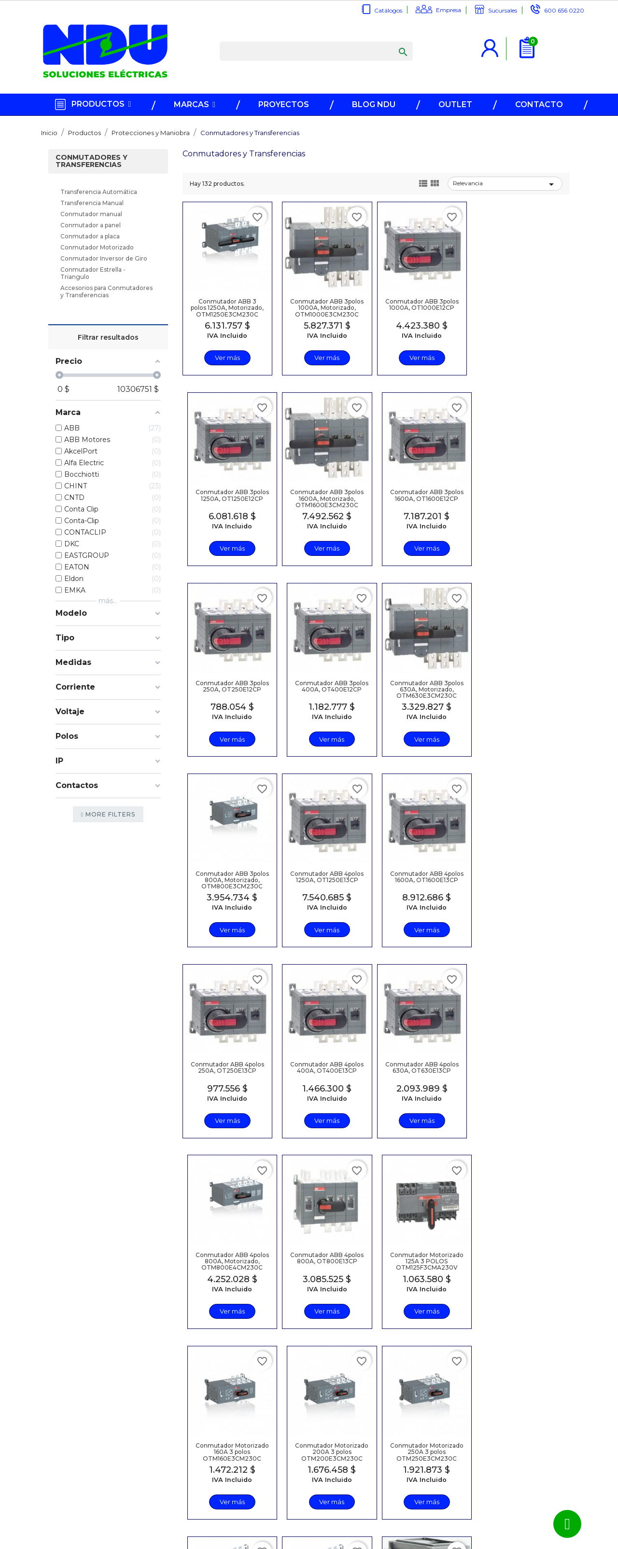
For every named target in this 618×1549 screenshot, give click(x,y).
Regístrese (248, 1451)
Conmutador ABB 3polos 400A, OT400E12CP (517, 497)
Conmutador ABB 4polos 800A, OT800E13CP (226, 1069)
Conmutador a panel (90, 225)
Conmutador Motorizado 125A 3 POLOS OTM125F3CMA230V (325, 1072)
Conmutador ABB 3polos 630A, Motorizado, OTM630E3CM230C (227, 691)
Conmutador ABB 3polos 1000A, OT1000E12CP (419, 307)
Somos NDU (152, 1482)
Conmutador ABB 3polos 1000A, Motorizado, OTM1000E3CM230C (325, 310)
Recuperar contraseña (249, 1475)
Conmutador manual (91, 214)
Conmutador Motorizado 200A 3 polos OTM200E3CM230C (517, 1072)
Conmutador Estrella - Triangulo (93, 273)
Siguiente (539, 1362)
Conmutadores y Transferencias (91, 161)
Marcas (144, 1451)
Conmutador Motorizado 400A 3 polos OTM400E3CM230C (418, 1263)
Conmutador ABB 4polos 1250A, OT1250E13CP (419, 688)
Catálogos (388, 10)
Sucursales (502, 10)
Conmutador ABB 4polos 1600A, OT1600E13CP (517, 688)
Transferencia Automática (98, 192)
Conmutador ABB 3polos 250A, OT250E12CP (419, 497)
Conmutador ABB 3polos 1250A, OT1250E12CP (517, 307)
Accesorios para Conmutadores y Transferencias (106, 292)
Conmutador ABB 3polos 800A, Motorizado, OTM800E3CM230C (325, 691)
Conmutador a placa (90, 236)
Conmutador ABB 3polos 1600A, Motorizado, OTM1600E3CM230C (226, 500)
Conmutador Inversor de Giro (103, 259)
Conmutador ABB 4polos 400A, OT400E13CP (325, 878)
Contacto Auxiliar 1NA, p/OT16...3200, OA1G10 (517, 1256)
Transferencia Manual (92, 203)
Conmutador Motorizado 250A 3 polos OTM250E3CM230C (227, 1263)
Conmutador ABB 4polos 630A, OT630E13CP (419, 878)
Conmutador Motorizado (97, 247)
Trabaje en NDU (158, 1502)
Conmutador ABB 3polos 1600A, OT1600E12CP (325, 497)
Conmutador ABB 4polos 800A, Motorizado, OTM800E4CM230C (517, 882)
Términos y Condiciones (251, 1493)
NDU (330, 1542)
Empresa (448, 10)
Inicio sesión (250, 1462)
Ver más (226, 358)
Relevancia (505, 184)
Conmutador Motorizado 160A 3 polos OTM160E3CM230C (418, 1069)
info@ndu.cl (359, 1451)
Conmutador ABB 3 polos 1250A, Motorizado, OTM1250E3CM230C (226, 307)
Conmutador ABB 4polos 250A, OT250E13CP (226, 878)
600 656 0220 (564, 10)
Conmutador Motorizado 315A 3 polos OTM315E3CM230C (325, 1260)
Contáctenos (153, 1492)
